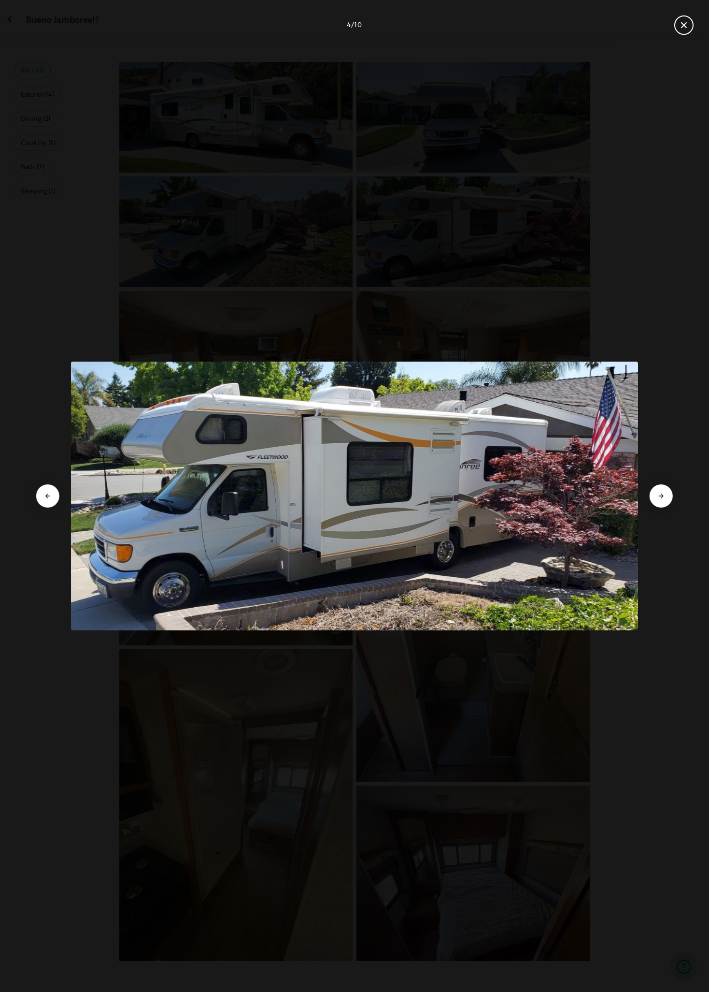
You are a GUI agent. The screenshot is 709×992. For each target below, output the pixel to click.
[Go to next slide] (661, 496)
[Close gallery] (684, 25)
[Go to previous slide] (47, 496)
